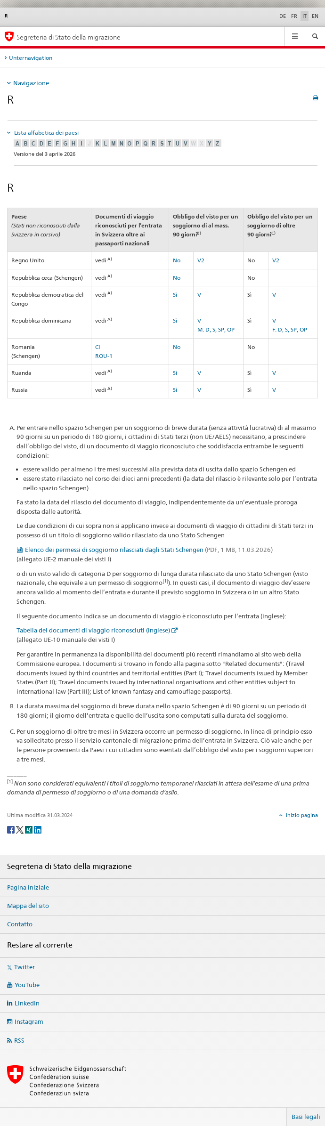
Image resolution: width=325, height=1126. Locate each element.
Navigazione (31, 83)
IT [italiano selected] (304, 16)
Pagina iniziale (28, 887)
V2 (200, 260)
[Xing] (29, 829)
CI (97, 346)
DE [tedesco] (282, 16)
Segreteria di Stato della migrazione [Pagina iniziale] (68, 37)
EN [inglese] (315, 16)
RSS (19, 1040)
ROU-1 (104, 355)
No (176, 260)
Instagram (29, 1021)
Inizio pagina (301, 815)
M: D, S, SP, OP (216, 329)
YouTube (27, 984)
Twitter (24, 967)
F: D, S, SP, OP (289, 329)
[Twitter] (20, 829)
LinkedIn (27, 1003)
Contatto (19, 924)
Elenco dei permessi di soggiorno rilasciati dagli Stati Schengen (149, 549)
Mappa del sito (28, 905)
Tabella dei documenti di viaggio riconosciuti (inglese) (93, 630)
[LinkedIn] (37, 829)
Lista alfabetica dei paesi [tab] (46, 132)
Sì (175, 294)
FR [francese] (294, 16)
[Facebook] (11, 829)
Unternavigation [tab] (30, 57)
